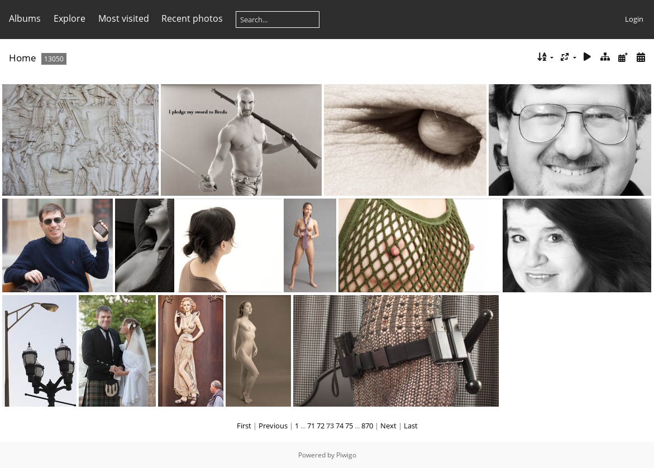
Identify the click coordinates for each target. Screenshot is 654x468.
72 (320, 426)
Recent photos (192, 18)
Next (388, 426)
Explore (69, 18)
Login (634, 19)
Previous (273, 426)
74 (339, 426)
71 (311, 426)
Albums (25, 18)
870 (367, 426)
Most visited (123, 18)
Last (411, 426)
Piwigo (346, 455)
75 (349, 426)
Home (22, 57)
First (244, 426)
